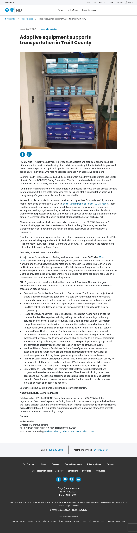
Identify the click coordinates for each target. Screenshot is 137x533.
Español (15, 521)
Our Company (29, 464)
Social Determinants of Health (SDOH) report (85, 203)
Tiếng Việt (45, 521)
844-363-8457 (101, 449)
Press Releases (89, 10)
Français (96, 521)
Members (59, 471)
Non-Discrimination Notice (68, 517)
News (60, 10)
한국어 (103, 521)
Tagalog (111, 521)
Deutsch (22, 521)
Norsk (118, 521)
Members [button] (8, 2)
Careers (55, 464)
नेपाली (89, 521)
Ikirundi (54, 521)
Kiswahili (68, 521)
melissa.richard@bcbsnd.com (59, 431)
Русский (76, 521)
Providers (86, 471)
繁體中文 (30, 521)
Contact (110, 464)
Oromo (38, 521)
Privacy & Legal (94, 464)
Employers (73, 471)
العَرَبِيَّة (61, 521)
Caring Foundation (49, 29)
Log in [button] (130, 2)
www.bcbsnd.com (85, 431)
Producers (100, 471)
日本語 (83, 521)
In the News (72, 10)
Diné (123, 521)
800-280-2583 (56, 449)
